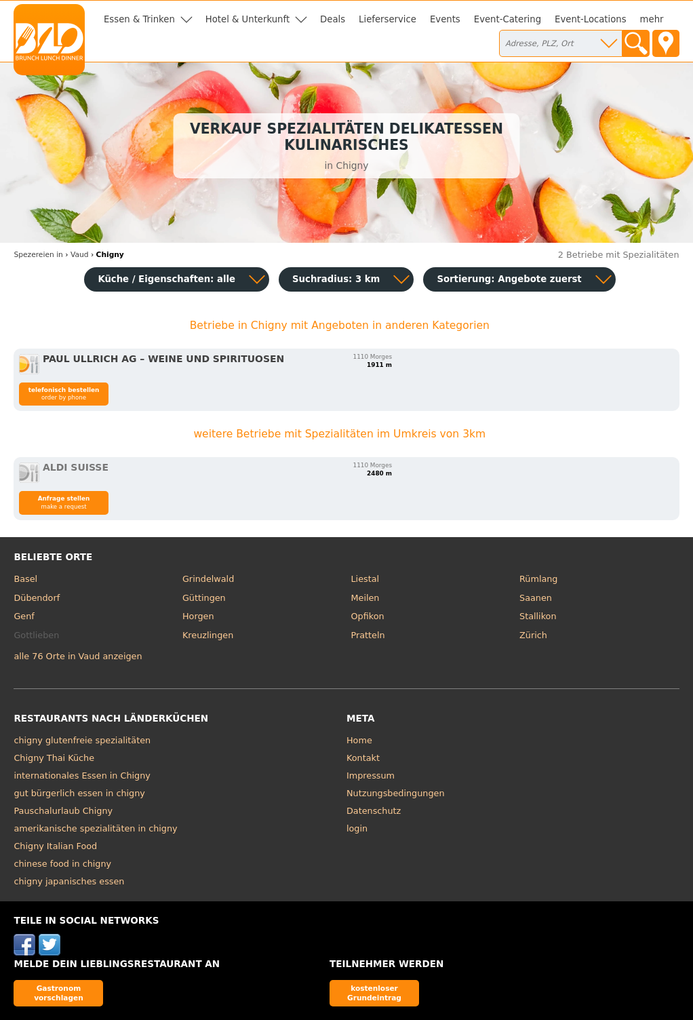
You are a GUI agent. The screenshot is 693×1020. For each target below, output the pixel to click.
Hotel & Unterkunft (247, 19)
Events (445, 19)
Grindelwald (208, 579)
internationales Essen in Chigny (82, 775)
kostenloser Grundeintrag (374, 992)
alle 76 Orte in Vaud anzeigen (78, 656)
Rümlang (538, 579)
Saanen (535, 598)
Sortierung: (509, 279)
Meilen (365, 598)
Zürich (533, 635)
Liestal (365, 579)
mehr (652, 19)
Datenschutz (373, 811)
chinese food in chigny (62, 864)
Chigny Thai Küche (54, 758)
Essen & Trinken (139, 19)
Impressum (370, 775)
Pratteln (368, 635)
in (38, 254)
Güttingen (204, 598)
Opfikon (367, 616)
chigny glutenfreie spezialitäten (82, 740)
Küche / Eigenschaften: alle (166, 279)
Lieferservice (387, 19)
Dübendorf (37, 598)
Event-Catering (507, 19)
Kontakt (363, 758)
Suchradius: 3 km (336, 279)
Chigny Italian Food (55, 846)
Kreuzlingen (207, 635)
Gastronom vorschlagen (58, 992)
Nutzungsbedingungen (395, 793)
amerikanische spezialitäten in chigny (95, 828)
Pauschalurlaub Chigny (63, 811)
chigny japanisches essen (69, 881)
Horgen (198, 616)
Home (359, 740)
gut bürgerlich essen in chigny (79, 793)
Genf (24, 616)
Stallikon (537, 616)
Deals (332, 19)
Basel (25, 579)
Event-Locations (591, 19)
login (357, 828)
